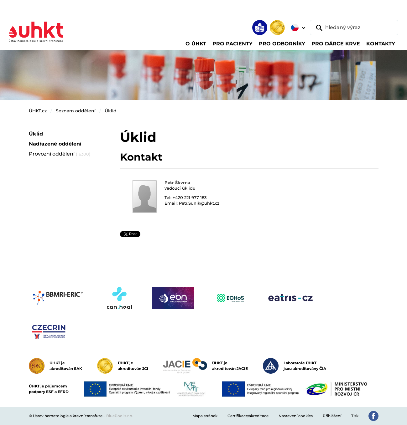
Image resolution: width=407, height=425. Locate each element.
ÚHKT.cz (38, 111)
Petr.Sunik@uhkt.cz (199, 203)
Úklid (111, 111)
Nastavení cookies (296, 415)
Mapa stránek (204, 415)
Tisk (354, 415)
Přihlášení (332, 415)
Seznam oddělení (76, 111)
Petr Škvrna (177, 182)
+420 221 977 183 (189, 197)
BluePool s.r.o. (119, 415)
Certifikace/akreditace (248, 415)
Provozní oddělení (59, 154)
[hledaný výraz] (354, 27)
